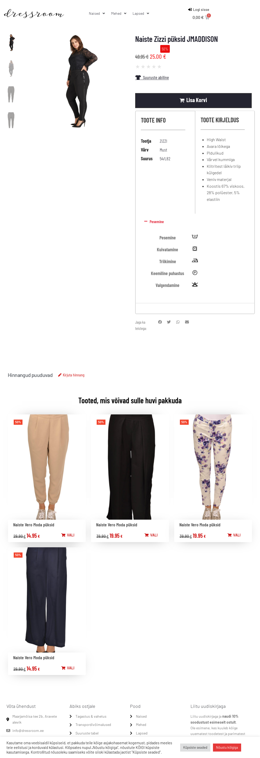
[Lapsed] (141, 13)
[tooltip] (195, 237)
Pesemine (157, 221)
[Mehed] (119, 13)
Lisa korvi (198, 99)
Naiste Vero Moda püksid (33, 524)
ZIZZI (163, 141)
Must (163, 150)
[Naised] (97, 13)
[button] (194, 222)
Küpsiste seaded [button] (195, 747)
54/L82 (165, 158)
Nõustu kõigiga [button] (227, 747)
